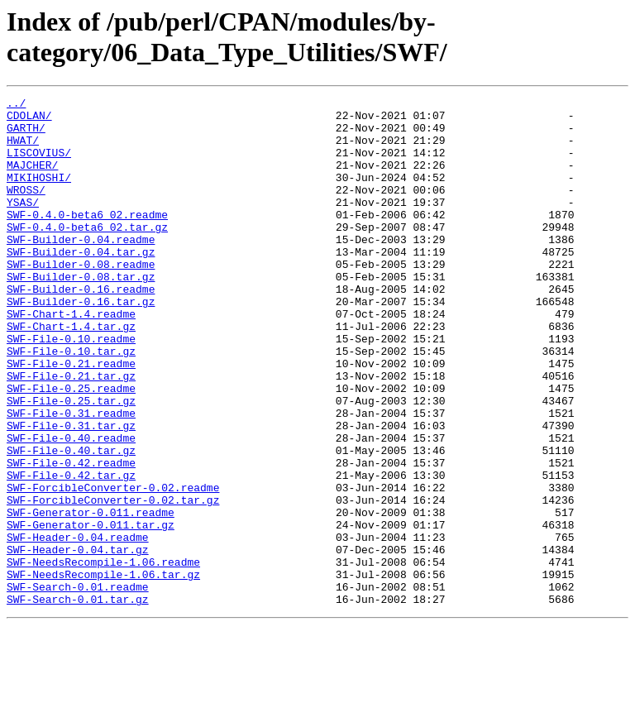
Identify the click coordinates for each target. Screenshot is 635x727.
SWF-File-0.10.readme (71, 387)
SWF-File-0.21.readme (71, 417)
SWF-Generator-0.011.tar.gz (90, 611)
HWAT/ (23, 149)
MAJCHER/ (32, 179)
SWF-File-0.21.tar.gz (71, 432)
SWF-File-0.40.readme (71, 507)
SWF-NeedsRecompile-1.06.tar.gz (103, 670)
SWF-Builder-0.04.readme (81, 268)
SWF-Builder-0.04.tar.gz (81, 283)
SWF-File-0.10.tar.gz (71, 402)
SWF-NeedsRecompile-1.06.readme (103, 655)
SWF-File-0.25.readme (71, 447)
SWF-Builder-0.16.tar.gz (81, 343)
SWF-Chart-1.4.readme (71, 358)
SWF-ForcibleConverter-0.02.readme (113, 566)
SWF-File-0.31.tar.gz (71, 492)
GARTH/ (26, 134)
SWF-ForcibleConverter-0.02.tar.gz (113, 581)
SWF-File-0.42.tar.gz (71, 551)
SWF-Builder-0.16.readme (81, 328)
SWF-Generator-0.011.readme (90, 596)
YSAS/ (23, 224)
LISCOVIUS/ (39, 164)
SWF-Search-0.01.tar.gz (78, 700)
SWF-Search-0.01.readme (78, 685)
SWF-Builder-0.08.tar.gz (81, 313)
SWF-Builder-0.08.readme (81, 298)
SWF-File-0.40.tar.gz (71, 521)
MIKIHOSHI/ (39, 194)
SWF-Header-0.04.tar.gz (78, 641)
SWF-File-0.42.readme (71, 536)
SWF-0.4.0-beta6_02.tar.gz (87, 253)
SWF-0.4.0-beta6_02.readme (87, 239)
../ (16, 105)
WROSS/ (26, 209)
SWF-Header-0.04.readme (78, 626)
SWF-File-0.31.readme (71, 477)
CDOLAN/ (29, 119)
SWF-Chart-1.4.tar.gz (71, 373)
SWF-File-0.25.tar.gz (71, 462)
